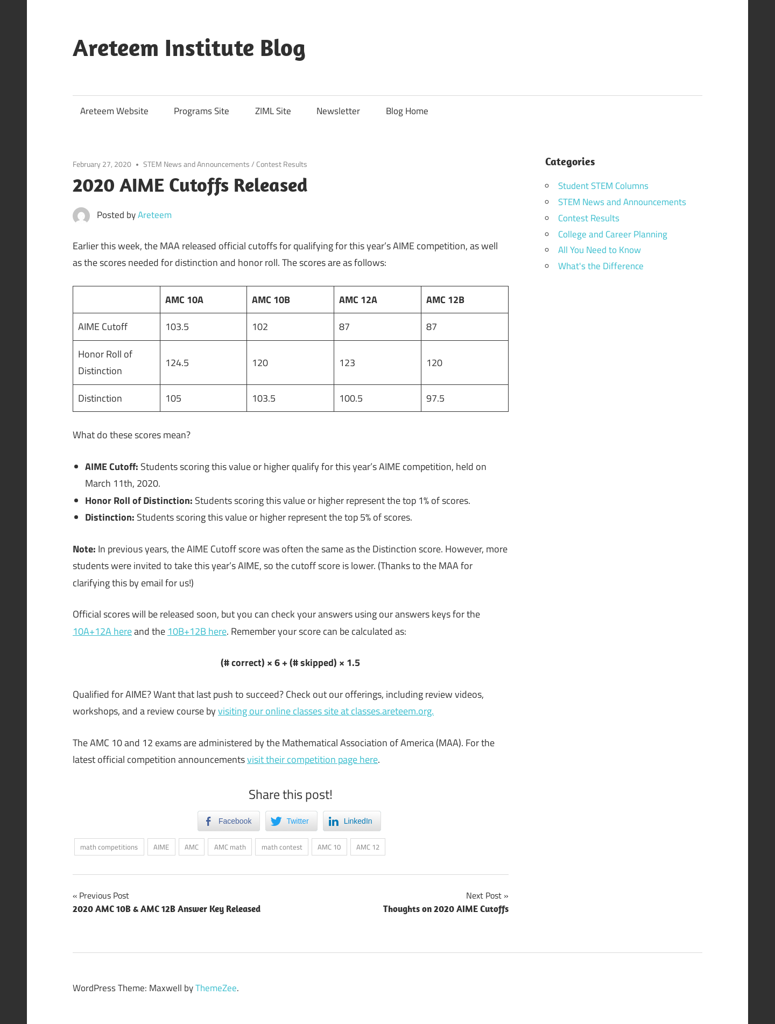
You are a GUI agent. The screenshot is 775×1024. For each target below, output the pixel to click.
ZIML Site (273, 111)
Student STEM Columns (603, 186)
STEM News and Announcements (196, 164)
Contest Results (281, 164)
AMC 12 (367, 846)
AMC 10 (329, 846)
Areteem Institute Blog (189, 47)
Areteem (155, 215)
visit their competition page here (312, 759)
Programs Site (201, 111)
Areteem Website (114, 111)
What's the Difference (601, 266)
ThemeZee (216, 988)
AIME (161, 846)
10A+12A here (102, 631)
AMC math (230, 846)
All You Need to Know (599, 250)
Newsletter (338, 111)
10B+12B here (197, 631)
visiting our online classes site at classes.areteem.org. (326, 711)
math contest (282, 846)
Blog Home (407, 111)
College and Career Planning (612, 234)
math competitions (109, 846)
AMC (192, 846)
